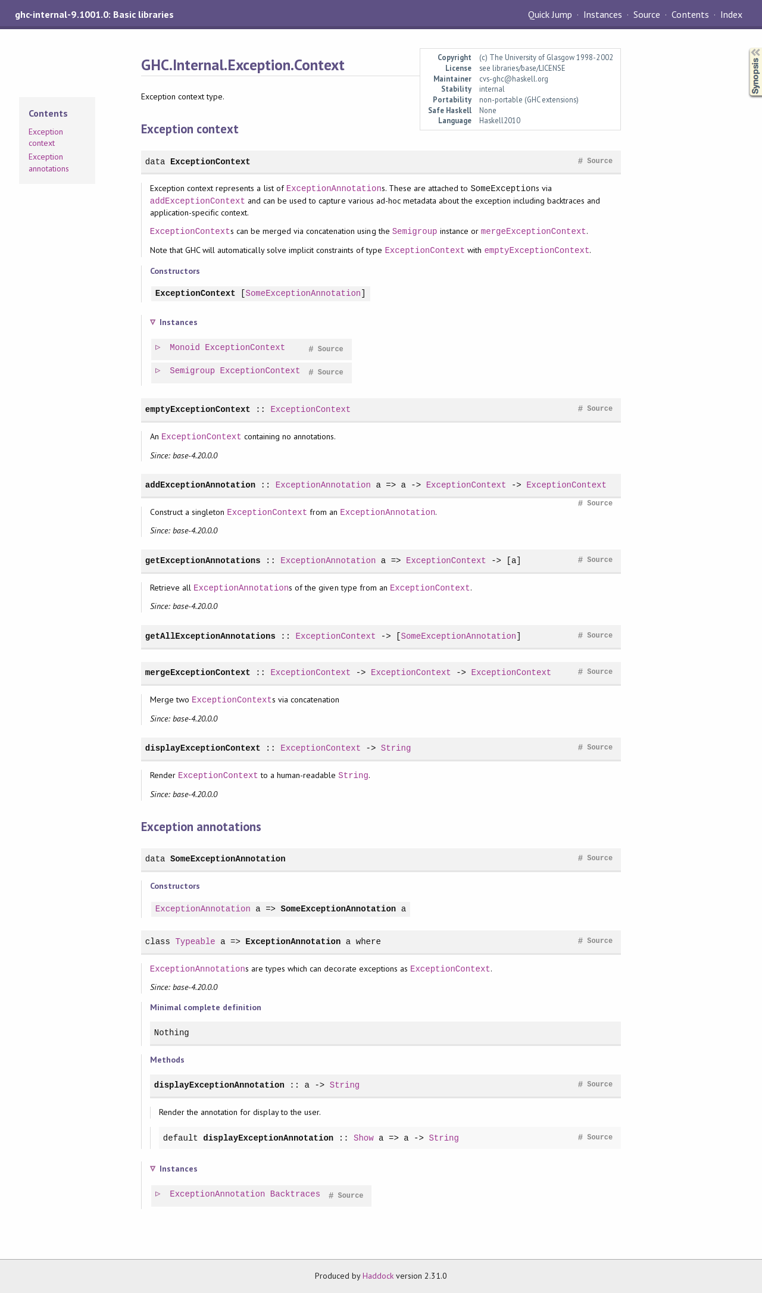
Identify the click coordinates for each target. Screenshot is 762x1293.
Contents (690, 14)
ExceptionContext (210, 161)
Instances (602, 14)
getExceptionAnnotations (203, 560)
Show (364, 1138)
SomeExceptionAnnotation (303, 293)
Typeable (195, 941)
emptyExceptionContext (536, 250)
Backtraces (296, 1194)
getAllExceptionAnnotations (210, 636)
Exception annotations (49, 162)
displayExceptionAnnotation (219, 1085)
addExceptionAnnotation (200, 485)
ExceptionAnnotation (334, 188)
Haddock (378, 1275)
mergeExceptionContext (533, 231)
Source (646, 14)
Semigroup (415, 231)
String (396, 748)
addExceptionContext (197, 201)
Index (731, 14)
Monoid (185, 348)
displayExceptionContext (203, 748)
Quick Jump (550, 14)
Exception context (46, 137)
